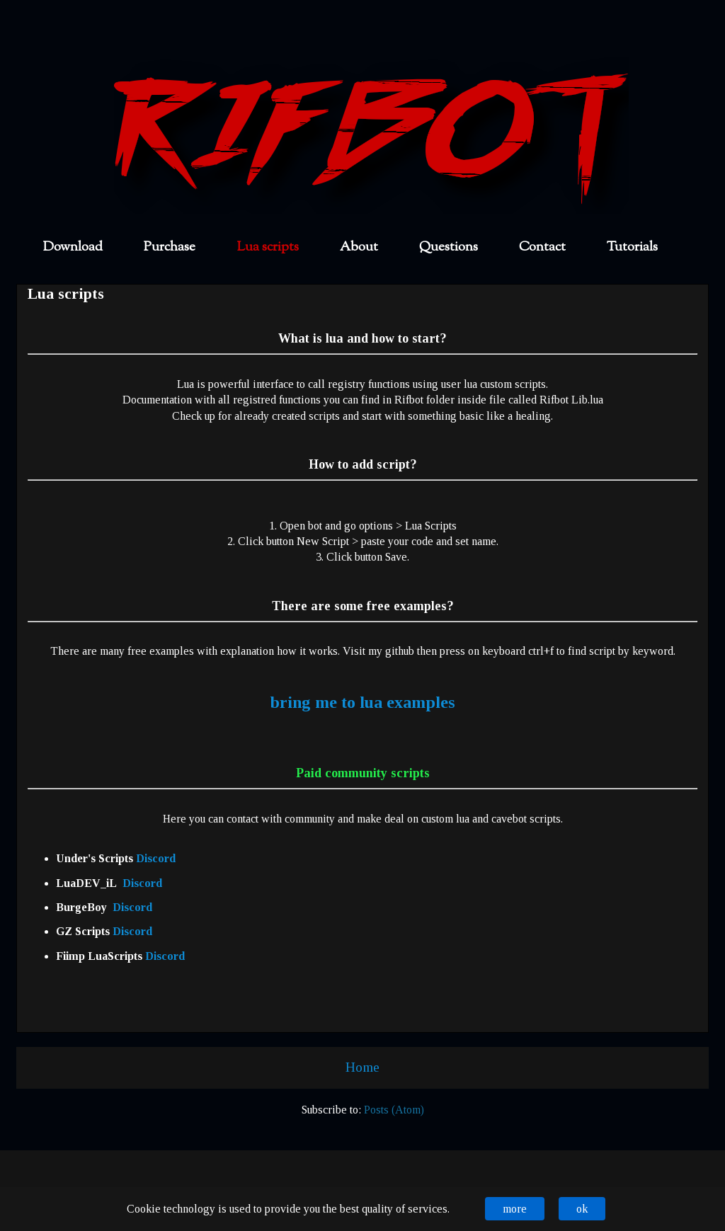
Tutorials (632, 247)
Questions (448, 247)
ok (582, 1209)
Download (73, 247)
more (515, 1209)
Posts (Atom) (394, 1110)
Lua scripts (267, 247)
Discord (156, 858)
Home (362, 1067)
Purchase (169, 247)
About (359, 247)
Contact (542, 247)
